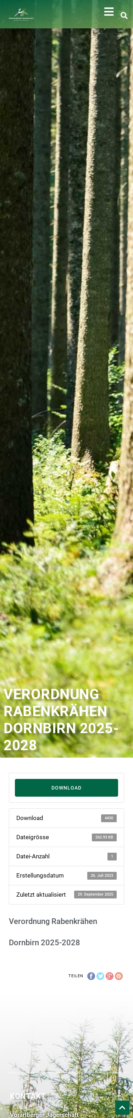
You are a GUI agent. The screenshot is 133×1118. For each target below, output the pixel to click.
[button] (108, 11)
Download (66, 788)
